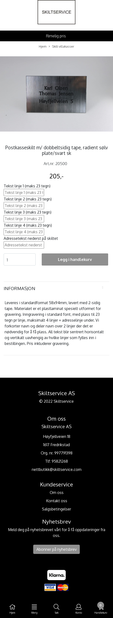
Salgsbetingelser (56, 509)
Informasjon (19, 288)
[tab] (56, 288)
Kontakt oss (56, 500)
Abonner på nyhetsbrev (56, 549)
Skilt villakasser (61, 46)
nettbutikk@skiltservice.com (56, 469)
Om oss (57, 492)
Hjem (43, 46)
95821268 (60, 461)
